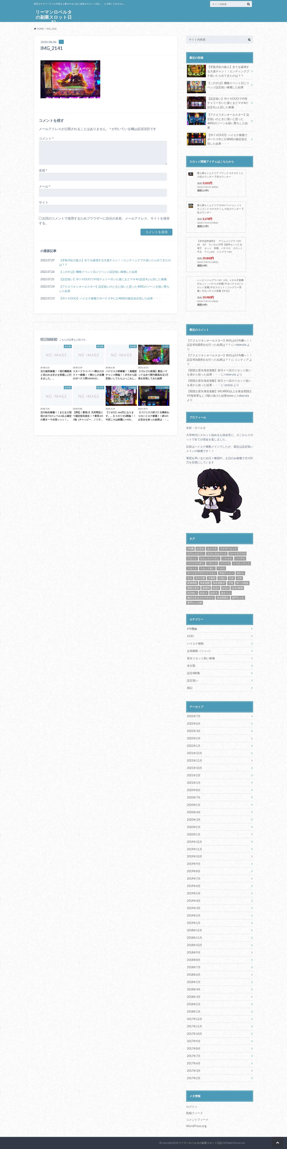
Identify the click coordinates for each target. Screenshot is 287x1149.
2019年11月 (194, 849)
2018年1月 (194, 1011)
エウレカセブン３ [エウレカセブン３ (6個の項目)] (216, 553)
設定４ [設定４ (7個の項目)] (203, 592)
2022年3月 (194, 731)
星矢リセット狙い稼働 (201, 658)
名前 (43, 170)
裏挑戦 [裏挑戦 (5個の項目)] (206, 587)
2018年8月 (194, 959)
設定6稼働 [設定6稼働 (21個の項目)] (237, 587)
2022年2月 (194, 738)
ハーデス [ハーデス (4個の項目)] (240, 558)
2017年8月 (194, 1048)
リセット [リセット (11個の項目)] (192, 568)
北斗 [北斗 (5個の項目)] (189, 578)
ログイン (191, 1106)
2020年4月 (194, 812)
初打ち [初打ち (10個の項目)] (240, 573)
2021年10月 (194, 768)
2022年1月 (194, 745)
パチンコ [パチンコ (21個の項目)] (212, 563)
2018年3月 (194, 996)
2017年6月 (194, 1063)
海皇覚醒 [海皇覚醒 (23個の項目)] (205, 582)
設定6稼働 (193, 673)
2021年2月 (194, 775)
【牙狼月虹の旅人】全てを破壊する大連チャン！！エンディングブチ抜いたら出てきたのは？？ (115, 262)
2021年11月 (194, 760)
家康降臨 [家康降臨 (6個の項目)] (192, 582)
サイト (43, 202)
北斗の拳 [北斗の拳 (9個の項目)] (200, 578)
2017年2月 (194, 1078)
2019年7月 (194, 878)
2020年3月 (194, 819)
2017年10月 (194, 1033)
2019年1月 (194, 923)
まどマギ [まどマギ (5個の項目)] (212, 548)
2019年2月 (194, 915)
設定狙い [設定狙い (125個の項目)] (192, 592)
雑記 (190, 687)
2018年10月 (194, 945)
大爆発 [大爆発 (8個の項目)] (211, 578)
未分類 (191, 665)
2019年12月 (194, 841)
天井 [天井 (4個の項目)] (231, 578)
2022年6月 (194, 723)
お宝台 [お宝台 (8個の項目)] (200, 548)
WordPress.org (196, 1126)
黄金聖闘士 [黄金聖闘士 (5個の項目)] (223, 597)
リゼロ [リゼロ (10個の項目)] (221, 568)
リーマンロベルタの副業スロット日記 (53, 17)
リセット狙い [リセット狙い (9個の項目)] (207, 568)
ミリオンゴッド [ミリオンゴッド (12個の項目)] (241, 563)
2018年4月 (194, 989)
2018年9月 (194, 952)
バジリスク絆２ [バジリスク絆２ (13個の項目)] (195, 563)
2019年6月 (194, 886)
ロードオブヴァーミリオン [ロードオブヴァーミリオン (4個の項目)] (201, 573)
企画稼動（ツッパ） (199, 650)
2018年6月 (194, 974)
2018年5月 (194, 982)
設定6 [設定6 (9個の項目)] (225, 587)
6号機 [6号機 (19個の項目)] (190, 548)
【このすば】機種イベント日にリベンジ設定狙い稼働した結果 (98, 272)
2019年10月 (194, 856)
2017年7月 (194, 1056)
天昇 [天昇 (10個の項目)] (239, 578)
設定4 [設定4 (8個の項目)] (216, 587)
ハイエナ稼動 (195, 643)
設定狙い (192, 680)
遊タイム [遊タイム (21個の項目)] (226, 592)
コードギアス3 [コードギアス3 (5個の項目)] (237, 553)
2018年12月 (194, 930)
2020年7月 (194, 797)
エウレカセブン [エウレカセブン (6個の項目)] (195, 553)
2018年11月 (194, 937)
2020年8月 (194, 790)
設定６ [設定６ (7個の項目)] (214, 592)
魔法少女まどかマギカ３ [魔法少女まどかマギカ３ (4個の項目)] (200, 597)
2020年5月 (194, 804)
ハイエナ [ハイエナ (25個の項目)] (227, 558)
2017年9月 (194, 1041)
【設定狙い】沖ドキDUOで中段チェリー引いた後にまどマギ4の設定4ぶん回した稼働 (113, 279)
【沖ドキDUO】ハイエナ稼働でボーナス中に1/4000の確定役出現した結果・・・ (110, 298)
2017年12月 (194, 1019)
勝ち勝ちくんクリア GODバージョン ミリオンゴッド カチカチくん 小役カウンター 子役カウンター (220, 209)
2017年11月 (194, 1026)
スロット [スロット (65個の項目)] (192, 558)
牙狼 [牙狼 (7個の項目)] (230, 582)
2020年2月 (194, 827)
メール (44, 186)
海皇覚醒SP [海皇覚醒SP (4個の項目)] (219, 582)
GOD (190, 636)
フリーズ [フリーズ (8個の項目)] (225, 563)
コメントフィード (197, 1119)
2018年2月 (194, 1004)
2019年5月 (194, 893)
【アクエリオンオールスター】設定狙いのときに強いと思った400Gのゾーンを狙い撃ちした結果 (114, 289)
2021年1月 (194, 782)
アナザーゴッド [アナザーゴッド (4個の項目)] (228, 548)
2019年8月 (194, 871)
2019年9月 (194, 863)
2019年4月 (194, 900)
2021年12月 (194, 753)
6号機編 (192, 628)
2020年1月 (194, 834)
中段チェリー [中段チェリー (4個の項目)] (226, 573)
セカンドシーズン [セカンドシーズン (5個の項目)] (209, 558)
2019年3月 (194, 908)
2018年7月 (194, 967)
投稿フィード (194, 1113)
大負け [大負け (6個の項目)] (222, 578)
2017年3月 (194, 1070)
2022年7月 (194, 716)
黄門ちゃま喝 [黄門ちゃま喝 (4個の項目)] (194, 602)
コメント (46, 138)
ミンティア (242, 359)
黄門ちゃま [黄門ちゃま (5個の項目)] (238, 597)
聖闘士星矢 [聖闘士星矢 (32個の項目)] (193, 587)
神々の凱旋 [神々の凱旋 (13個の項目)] (242, 582)
